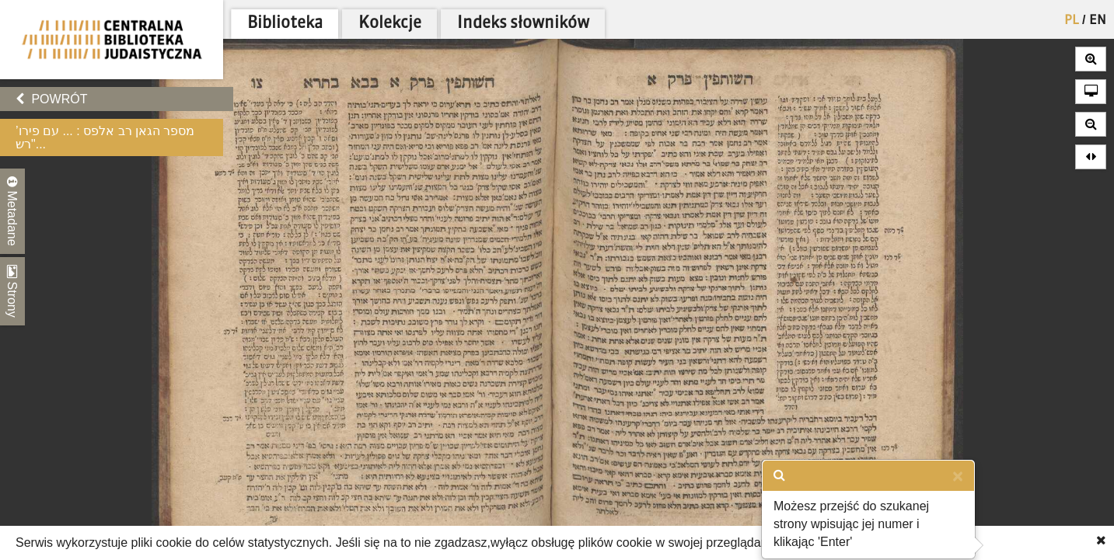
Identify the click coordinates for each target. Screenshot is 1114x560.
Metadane (12, 211)
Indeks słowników (523, 24)
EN (1097, 21)
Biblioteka (285, 24)
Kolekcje (389, 24)
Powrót (51, 99)
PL (1071, 21)
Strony (12, 291)
